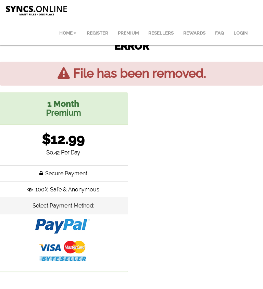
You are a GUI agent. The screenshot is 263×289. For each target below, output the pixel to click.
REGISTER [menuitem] (97, 33)
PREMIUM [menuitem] (128, 33)
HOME (67, 33)
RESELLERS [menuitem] (161, 33)
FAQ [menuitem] (219, 33)
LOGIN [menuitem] (241, 33)
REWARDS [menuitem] (194, 33)
